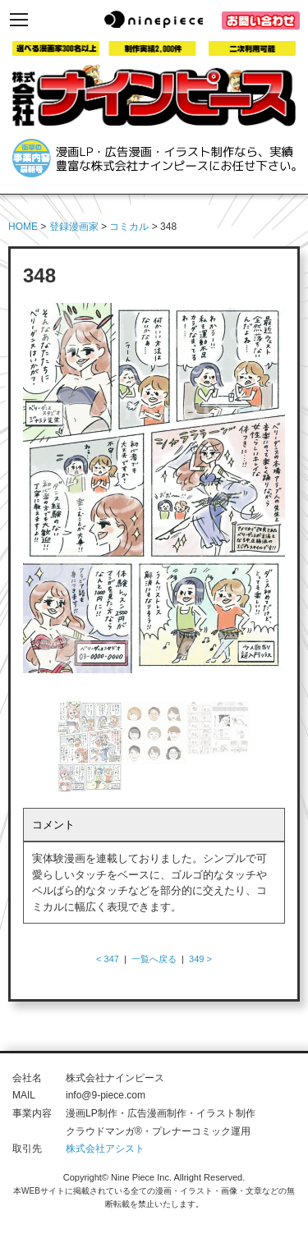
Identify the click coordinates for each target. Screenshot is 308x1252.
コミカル (129, 226)
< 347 (107, 959)
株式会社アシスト (105, 1148)
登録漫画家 (74, 226)
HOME (23, 226)
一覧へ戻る (154, 959)
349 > (200, 959)
